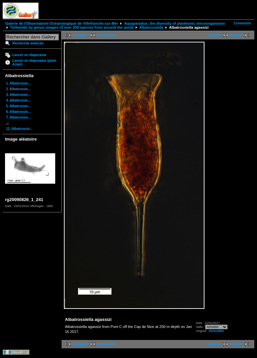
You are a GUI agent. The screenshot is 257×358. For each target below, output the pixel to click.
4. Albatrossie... (18, 100)
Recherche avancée (28, 43)
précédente (106, 35)
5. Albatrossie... (18, 106)
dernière (236, 35)
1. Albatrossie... (18, 83)
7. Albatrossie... (18, 117)
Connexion (242, 23)
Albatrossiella (151, 27)
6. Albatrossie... (18, 112)
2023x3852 (216, 331)
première (80, 35)
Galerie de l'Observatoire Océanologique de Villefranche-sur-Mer (61, 23)
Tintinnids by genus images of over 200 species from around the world (72, 27)
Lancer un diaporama (29, 55)
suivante (214, 35)
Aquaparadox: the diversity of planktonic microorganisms (174, 23)
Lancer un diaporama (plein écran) (34, 62)
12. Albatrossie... (19, 129)
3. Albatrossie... (18, 95)
